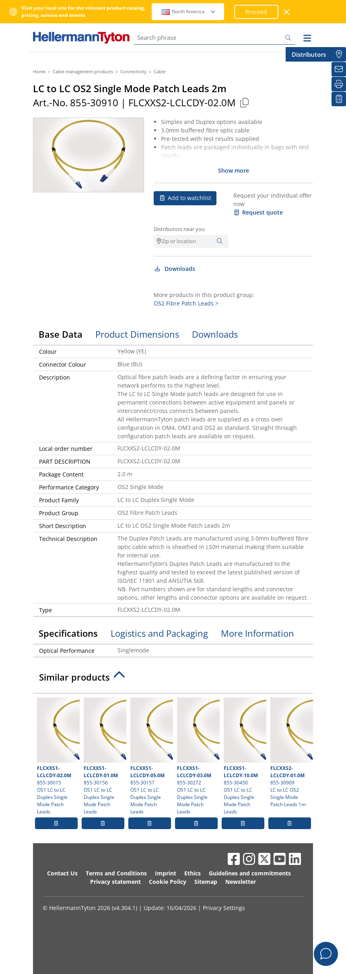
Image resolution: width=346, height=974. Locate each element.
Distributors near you (179, 229)
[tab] (173, 679)
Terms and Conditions (116, 873)
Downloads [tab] (215, 334)
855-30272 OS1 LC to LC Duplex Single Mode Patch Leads (197, 756)
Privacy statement (115, 881)
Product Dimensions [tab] (137, 334)
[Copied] (244, 102)
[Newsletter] (339, 69)
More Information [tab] (257, 633)
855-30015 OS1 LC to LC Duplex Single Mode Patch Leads (57, 756)
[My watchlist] (339, 99)
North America (189, 11)
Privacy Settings (224, 908)
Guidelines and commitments (250, 873)
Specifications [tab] (68, 633)
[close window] (287, 12)
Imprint (165, 873)
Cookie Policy (167, 881)
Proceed (256, 12)
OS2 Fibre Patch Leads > (186, 303)
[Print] (339, 84)
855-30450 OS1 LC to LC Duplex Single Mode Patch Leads (244, 756)
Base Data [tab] (60, 334)
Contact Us (62, 873)
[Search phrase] (214, 38)
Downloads (174, 268)
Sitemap (205, 881)
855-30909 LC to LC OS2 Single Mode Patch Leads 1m (290, 752)
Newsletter (240, 881)
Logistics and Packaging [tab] (159, 633)
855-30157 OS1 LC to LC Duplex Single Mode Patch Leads (150, 756)
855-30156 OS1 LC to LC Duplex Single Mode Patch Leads (104, 756)
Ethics (192, 873)
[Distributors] (339, 54)
